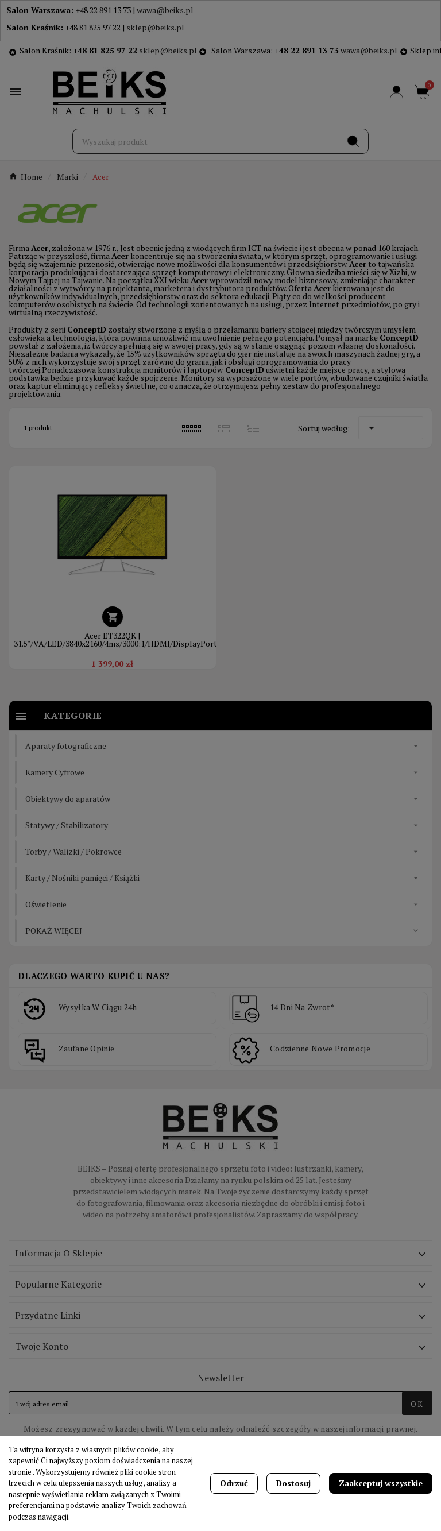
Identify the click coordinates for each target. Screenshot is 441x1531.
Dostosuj (293, 1483)
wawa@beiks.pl (165, 10)
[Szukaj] (206, 141)
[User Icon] (396, 92)
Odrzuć (234, 1483)
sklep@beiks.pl (155, 27)
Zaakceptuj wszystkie (381, 1483)
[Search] (353, 141)
